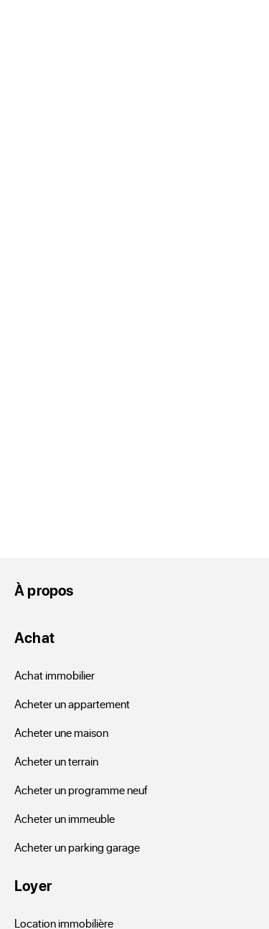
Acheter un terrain (56, 760)
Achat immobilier (54, 674)
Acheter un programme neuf (81, 789)
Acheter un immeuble (64, 818)
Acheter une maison (61, 732)
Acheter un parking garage (77, 846)
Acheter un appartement (72, 703)
